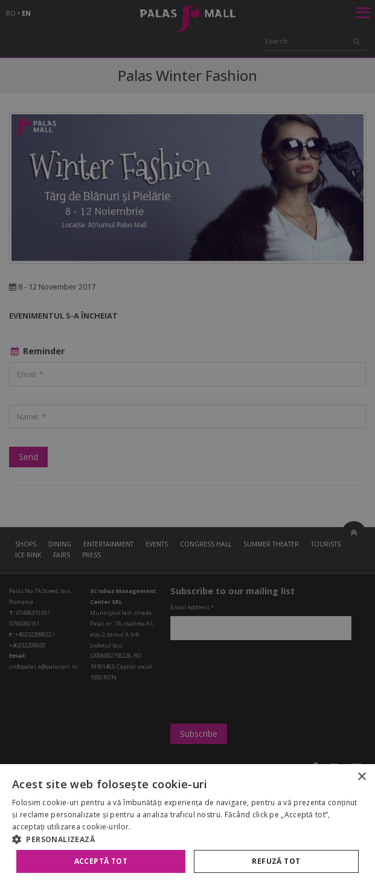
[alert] (187, 442)
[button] (187, 839)
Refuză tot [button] (276, 861)
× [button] (361, 777)
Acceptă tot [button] (100, 861)
